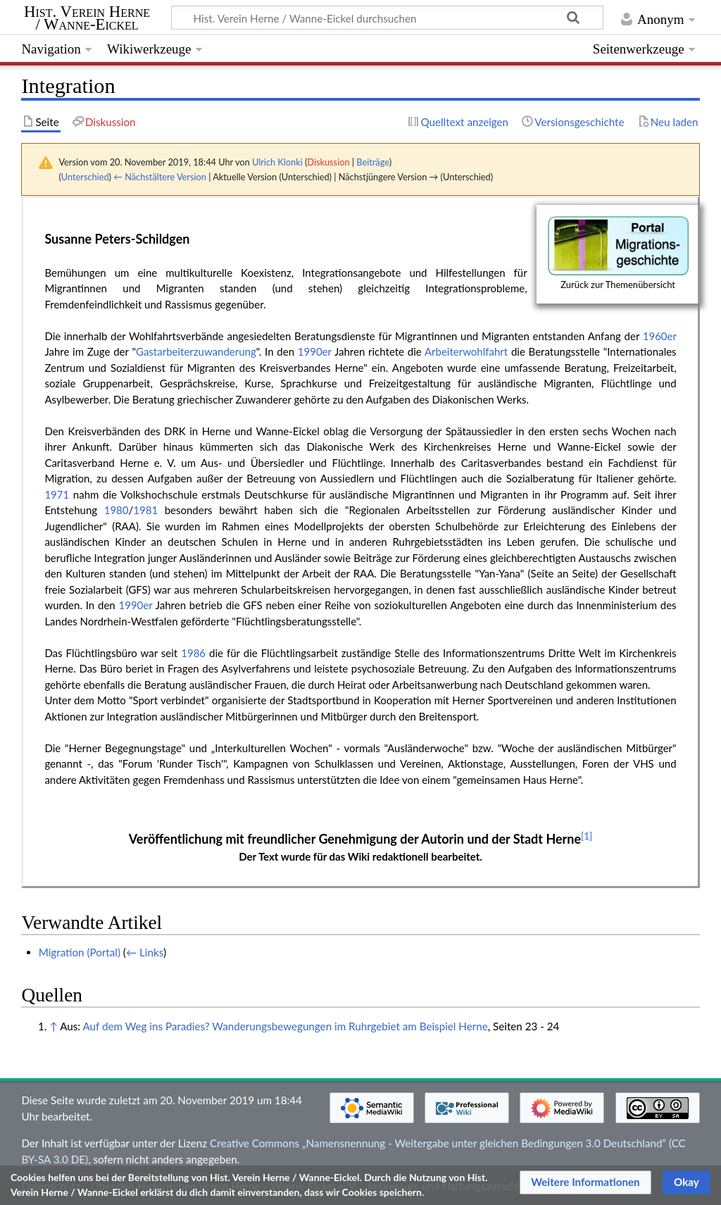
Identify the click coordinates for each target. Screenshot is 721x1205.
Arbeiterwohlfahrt (466, 351)
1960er (660, 336)
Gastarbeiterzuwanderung (196, 351)
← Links (144, 952)
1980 (116, 510)
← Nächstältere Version (159, 176)
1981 (145, 510)
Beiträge (372, 162)
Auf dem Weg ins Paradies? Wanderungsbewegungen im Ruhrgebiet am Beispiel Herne (284, 1026)
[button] (585, 1182)
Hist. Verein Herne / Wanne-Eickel (87, 18)
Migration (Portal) (79, 952)
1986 (193, 653)
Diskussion (328, 162)
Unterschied (85, 176)
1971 (56, 494)
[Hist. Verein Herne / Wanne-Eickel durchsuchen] (387, 17)
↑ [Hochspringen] (53, 1026)
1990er (315, 351)
